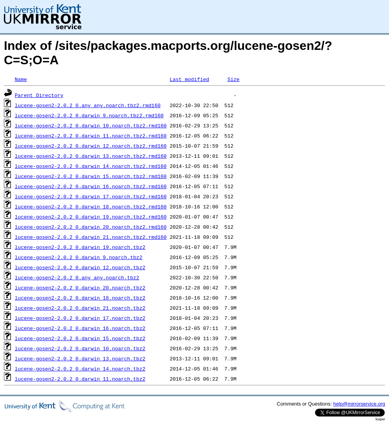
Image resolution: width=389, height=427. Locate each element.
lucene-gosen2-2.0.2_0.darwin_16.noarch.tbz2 (80, 328)
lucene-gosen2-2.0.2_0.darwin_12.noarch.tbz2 (80, 267)
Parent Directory (39, 95)
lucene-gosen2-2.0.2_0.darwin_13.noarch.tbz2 (80, 358)
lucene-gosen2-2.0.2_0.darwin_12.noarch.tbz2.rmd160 (91, 145)
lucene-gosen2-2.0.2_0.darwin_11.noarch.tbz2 (80, 378)
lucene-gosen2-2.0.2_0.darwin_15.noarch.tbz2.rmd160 (91, 176)
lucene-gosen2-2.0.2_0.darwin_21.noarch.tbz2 (80, 307)
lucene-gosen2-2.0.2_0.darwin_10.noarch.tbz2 (80, 348)
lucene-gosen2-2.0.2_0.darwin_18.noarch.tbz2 (80, 297)
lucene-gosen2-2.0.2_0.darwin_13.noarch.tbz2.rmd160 (91, 155)
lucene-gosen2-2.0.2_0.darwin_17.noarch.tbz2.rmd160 (91, 196)
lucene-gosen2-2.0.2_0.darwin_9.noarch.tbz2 (79, 257)
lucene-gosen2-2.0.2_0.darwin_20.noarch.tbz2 (80, 287)
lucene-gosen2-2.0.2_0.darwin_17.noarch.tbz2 (80, 317)
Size (233, 79)
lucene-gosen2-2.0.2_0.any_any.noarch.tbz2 (77, 277)
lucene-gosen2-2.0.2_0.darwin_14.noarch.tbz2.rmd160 (91, 165)
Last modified (189, 79)
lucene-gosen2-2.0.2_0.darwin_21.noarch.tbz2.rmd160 (91, 236)
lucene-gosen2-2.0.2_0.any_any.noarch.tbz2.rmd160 (87, 105)
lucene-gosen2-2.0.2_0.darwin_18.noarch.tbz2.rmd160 (91, 206)
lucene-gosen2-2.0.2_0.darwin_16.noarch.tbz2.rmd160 (91, 186)
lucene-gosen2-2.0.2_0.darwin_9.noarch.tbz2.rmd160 (89, 115)
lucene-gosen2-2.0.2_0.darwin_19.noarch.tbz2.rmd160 (91, 216)
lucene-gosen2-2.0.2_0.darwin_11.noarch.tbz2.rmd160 (91, 135)
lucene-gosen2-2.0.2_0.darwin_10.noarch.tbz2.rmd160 (91, 125)
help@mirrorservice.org (359, 404)
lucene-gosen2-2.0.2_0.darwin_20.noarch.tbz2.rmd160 (91, 226)
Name (21, 79)
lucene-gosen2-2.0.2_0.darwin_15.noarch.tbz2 (80, 338)
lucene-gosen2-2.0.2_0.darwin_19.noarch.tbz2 (80, 247)
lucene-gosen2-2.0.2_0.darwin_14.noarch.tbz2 (80, 368)
